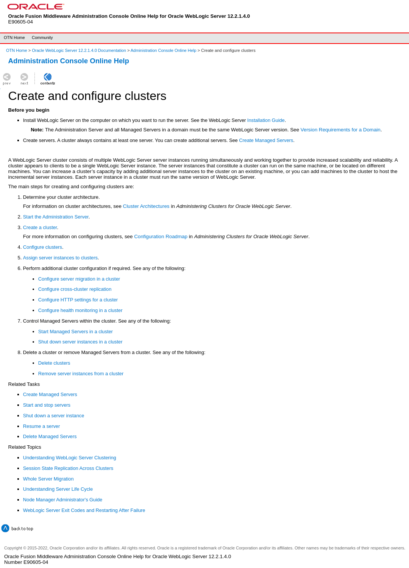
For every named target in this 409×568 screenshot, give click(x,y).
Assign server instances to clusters (60, 258)
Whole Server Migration (48, 479)
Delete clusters (54, 363)
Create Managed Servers (266, 140)
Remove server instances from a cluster (80, 373)
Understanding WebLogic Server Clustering (69, 457)
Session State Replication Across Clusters (68, 468)
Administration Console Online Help (164, 50)
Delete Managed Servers (50, 436)
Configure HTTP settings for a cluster (78, 300)
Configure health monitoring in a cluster (80, 310)
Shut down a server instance (53, 415)
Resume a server (41, 426)
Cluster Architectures (146, 206)
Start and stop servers (46, 405)
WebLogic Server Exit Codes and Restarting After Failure (84, 510)
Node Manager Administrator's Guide (62, 499)
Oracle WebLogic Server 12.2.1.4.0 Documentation (79, 50)
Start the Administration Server (56, 217)
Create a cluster (40, 227)
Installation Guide (266, 120)
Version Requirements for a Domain (341, 130)
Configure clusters (42, 247)
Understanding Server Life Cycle (58, 489)
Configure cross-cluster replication (74, 289)
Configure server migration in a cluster (79, 279)
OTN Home (14, 37)
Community (42, 37)
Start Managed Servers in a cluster (75, 331)
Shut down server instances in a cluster (80, 342)
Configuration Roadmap (160, 236)
